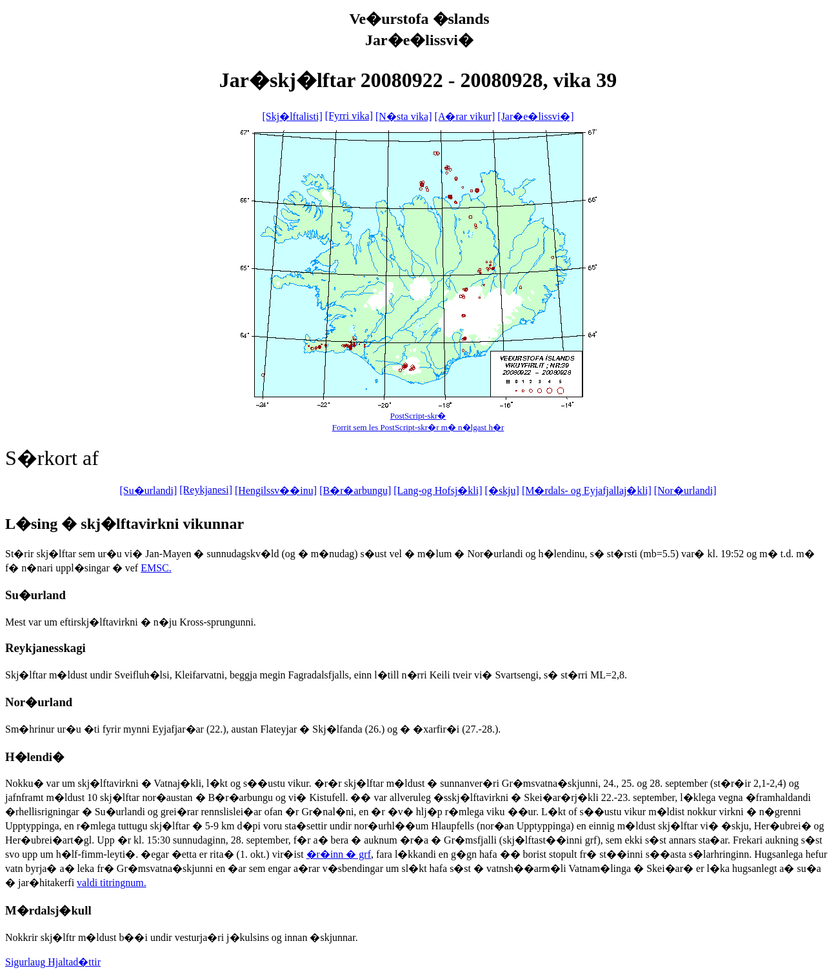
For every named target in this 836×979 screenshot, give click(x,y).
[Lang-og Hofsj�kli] (437, 490)
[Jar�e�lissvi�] (535, 116)
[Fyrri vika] (349, 115)
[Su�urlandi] (148, 490)
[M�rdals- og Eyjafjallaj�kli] (587, 490)
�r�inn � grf (338, 854)
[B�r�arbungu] (355, 490)
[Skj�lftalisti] (292, 116)
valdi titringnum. (111, 882)
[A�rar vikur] (465, 116)
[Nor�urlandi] (685, 490)
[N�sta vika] (403, 116)
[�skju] (502, 490)
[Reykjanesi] (205, 489)
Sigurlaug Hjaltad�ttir (53, 961)
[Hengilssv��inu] (276, 490)
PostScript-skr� (418, 415)
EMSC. (156, 567)
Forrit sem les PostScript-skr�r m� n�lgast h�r (418, 427)
